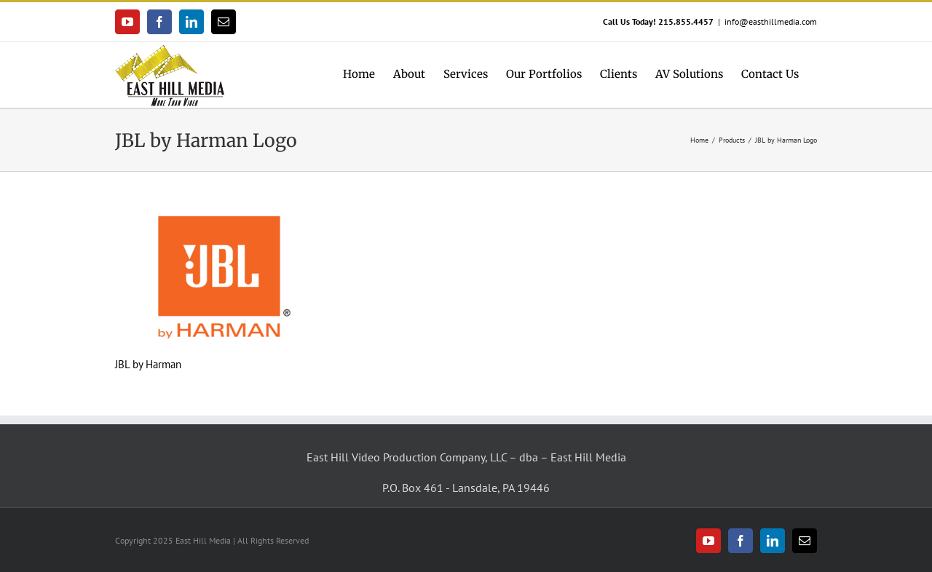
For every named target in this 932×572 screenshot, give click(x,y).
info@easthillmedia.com (770, 21)
